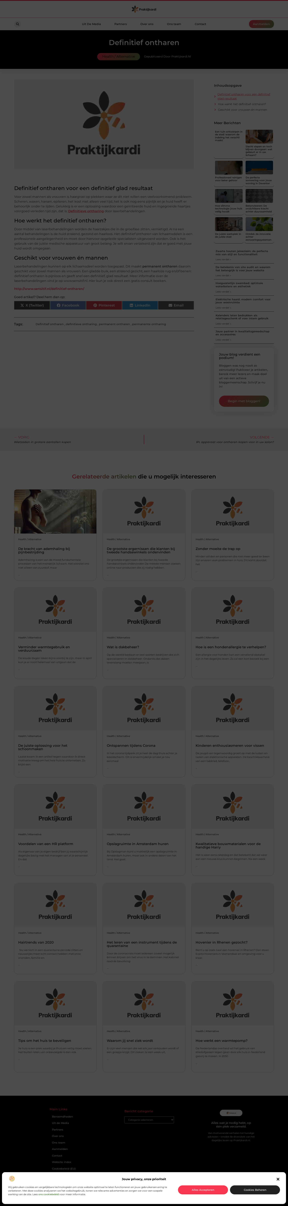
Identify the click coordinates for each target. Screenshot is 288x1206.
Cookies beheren (255, 1189)
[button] (278, 1179)
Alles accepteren (203, 1189)
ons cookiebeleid (48, 1194)
